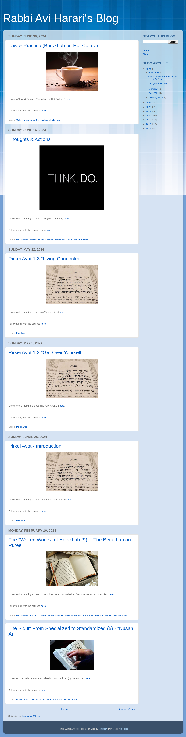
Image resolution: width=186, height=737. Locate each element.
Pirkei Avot (21, 333)
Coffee (19, 120)
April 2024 (154, 93)
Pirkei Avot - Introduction (35, 446)
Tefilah (74, 699)
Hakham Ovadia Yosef (106, 615)
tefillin (86, 239)
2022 (149, 107)
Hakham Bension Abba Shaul (79, 615)
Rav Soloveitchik (74, 239)
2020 (149, 115)
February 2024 (156, 97)
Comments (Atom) (31, 716)
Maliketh (103, 729)
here (68, 99)
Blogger (124, 729)
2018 (149, 124)
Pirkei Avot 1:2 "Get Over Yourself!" (46, 352)
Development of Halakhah (36, 120)
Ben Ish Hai (22, 239)
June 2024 (154, 73)
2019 (149, 120)
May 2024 (154, 89)
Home (64, 709)
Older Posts (127, 709)
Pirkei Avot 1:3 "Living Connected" (45, 258)
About (145, 54)
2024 (149, 69)
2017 (149, 128)
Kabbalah (57, 699)
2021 (149, 111)
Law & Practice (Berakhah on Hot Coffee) (53, 45)
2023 (149, 102)
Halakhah (55, 120)
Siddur (67, 699)
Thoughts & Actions (30, 139)
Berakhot (33, 615)
